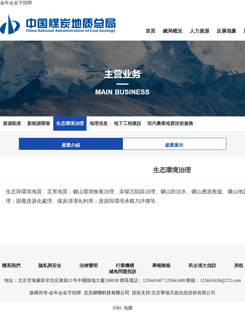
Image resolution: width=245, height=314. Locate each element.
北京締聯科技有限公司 (107, 292)
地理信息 (98, 123)
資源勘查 (12, 123)
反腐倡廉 (226, 31)
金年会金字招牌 (16, 2)
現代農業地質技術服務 (170, 123)
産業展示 (174, 145)
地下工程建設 (127, 123)
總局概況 (172, 31)
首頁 (150, 31)
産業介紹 (71, 145)
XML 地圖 (122, 307)
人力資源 (199, 31)
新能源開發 (38, 123)
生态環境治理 (70, 123)
